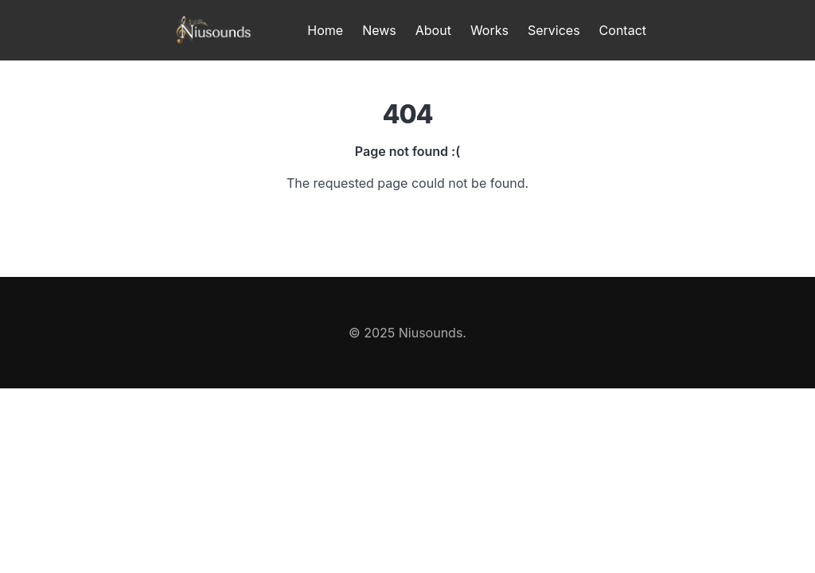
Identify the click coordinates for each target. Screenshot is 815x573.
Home (325, 30)
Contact (622, 30)
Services (554, 30)
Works (489, 30)
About (433, 30)
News (379, 30)
